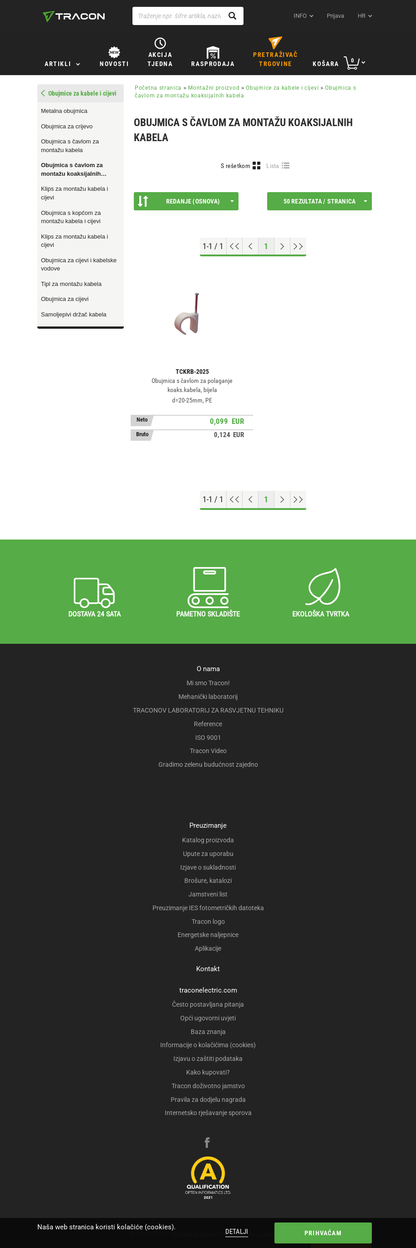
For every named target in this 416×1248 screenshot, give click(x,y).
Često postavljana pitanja (208, 1004)
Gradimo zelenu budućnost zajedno (208, 764)
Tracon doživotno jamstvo (208, 1086)
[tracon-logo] (73, 16)
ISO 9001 (208, 737)
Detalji (236, 1232)
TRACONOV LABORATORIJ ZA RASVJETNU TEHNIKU (208, 710)
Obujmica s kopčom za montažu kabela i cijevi (71, 217)
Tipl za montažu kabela (71, 283)
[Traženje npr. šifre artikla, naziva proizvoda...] (188, 16)
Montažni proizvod (213, 88)
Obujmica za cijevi (65, 298)
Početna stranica (158, 88)
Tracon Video (208, 750)
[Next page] (282, 246)
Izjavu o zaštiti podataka (208, 1058)
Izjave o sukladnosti (208, 867)
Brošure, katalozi (208, 880)
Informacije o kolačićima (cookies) (208, 1045)
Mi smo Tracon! (208, 683)
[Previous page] (251, 246)
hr (361, 15)
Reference (208, 724)
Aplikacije (208, 948)
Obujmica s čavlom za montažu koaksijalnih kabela (72, 170)
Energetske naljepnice (208, 934)
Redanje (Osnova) (185, 201)
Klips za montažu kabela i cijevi (74, 193)
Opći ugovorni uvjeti (208, 1018)
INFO (300, 15)
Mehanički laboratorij (208, 696)
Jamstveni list (208, 894)
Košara (326, 63)
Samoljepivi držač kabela (74, 314)
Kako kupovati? (208, 1072)
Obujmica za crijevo (66, 126)
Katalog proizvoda (208, 840)
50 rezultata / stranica (325, 201)
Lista (272, 165)
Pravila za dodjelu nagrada (208, 1099)
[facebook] (207, 1143)
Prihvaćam (323, 1233)
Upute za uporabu (208, 853)
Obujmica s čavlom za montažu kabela (70, 145)
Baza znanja (208, 1031)
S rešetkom (235, 165)
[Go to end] (298, 246)
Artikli (58, 63)
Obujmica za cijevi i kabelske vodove (79, 264)
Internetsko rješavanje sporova (208, 1112)
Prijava (335, 15)
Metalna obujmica (64, 110)
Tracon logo (208, 921)
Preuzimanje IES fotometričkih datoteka (208, 908)
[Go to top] (235, 246)
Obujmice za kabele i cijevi (282, 88)
